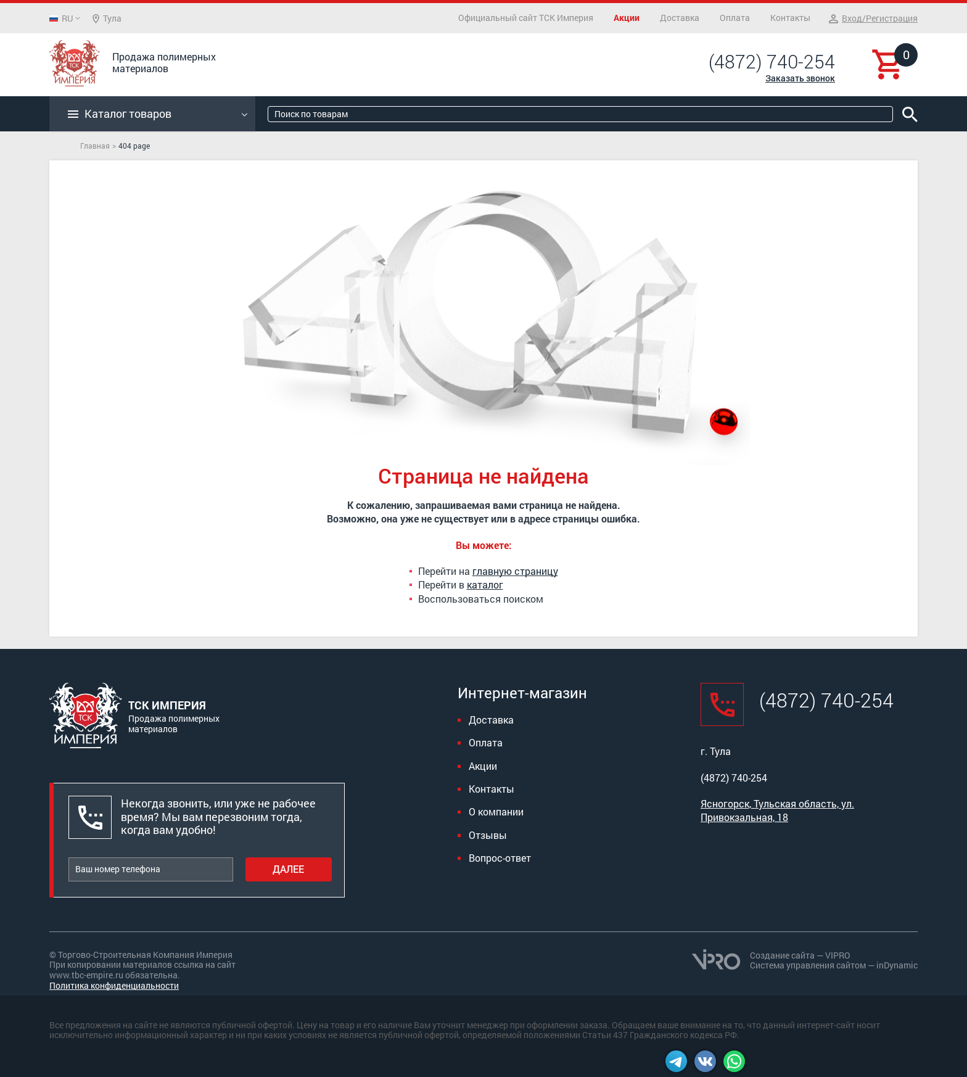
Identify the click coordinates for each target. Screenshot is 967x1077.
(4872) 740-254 (772, 61)
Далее (288, 868)
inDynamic (897, 965)
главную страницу (515, 570)
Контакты (790, 17)
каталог (485, 584)
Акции (627, 17)
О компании (496, 811)
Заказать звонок (800, 78)
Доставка (679, 17)
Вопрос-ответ (500, 857)
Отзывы (488, 834)
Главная (95, 146)
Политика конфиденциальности (114, 985)
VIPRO (837, 955)
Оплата (735, 17)
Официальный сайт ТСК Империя (525, 17)
